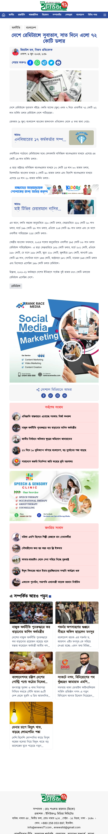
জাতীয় (11, 15)
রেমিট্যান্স (15, 286)
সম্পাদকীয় (57, 15)
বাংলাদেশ (80, 15)
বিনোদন (45, 15)
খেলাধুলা (68, 15)
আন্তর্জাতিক (33, 15)
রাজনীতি (21, 15)
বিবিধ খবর (92, 15)
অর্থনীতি (16, 28)
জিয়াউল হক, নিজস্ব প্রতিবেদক (36, 50)
